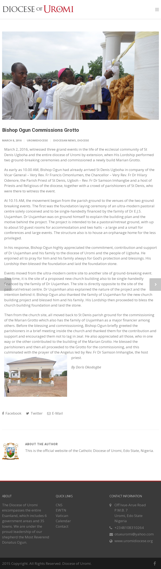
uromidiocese (37, 140)
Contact (62, 526)
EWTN (61, 510)
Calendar (63, 520)
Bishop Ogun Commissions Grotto (40, 130)
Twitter (34, 413)
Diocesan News (64, 140)
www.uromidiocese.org (133, 540)
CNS (59, 504)
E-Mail (55, 413)
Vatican (62, 515)
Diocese (83, 140)
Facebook (11, 413)
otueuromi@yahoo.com (134, 534)
